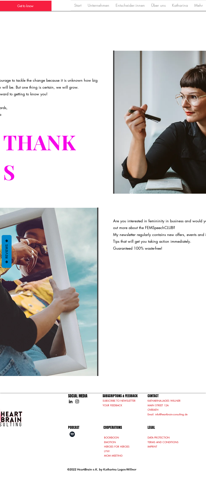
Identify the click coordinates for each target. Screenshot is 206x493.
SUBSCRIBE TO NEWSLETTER (119, 400)
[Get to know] (26, 6)
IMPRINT (152, 446)
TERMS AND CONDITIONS (163, 442)
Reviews (6, 251)
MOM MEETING (113, 455)
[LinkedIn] (70, 401)
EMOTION (110, 442)
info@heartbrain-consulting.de (171, 414)
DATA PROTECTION (159, 437)
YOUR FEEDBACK (112, 405)
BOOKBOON (111, 437)
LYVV (107, 451)
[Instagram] (77, 401)
